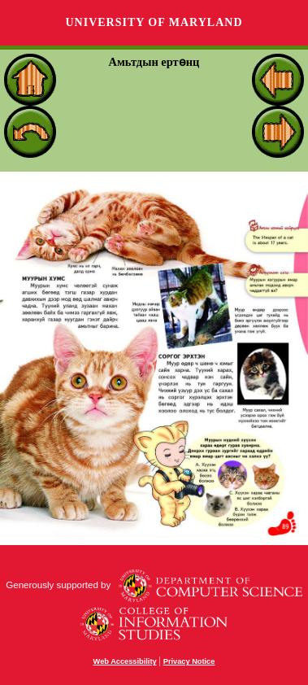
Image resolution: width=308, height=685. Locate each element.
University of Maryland (153, 22)
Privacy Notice (189, 661)
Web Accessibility (125, 661)
